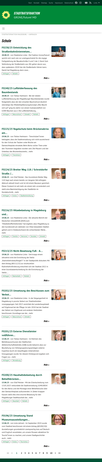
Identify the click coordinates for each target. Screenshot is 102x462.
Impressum (59, 3)
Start (30, 3)
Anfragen (33, 34)
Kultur (15, 196)
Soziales (33, 236)
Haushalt (16, 401)
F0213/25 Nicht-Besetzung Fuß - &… (24, 251)
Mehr (46, 78)
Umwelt (27, 114)
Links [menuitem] (95, 3)
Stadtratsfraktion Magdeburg (14, 34)
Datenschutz (69, 3)
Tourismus (24, 442)
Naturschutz (17, 114)
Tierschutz (16, 155)
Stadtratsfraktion (28, 13)
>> (59, 453)
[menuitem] (30, 3)
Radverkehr (17, 276)
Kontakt (36, 3)
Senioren (24, 236)
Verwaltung (17, 360)
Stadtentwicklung (26, 196)
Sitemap (44, 3)
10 (51, 453)
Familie (15, 236)
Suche (51, 3)
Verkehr (15, 74)
